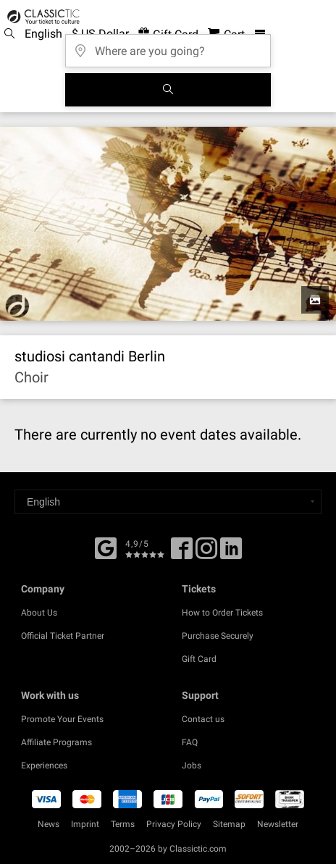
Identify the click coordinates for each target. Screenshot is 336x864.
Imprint (85, 824)
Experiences (44, 765)
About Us (39, 613)
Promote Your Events (62, 719)
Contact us (203, 719)
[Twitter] (206, 553)
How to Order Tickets (222, 613)
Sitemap (229, 824)
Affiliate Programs (56, 742)
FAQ (190, 742)
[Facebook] (106, 547)
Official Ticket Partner (62, 636)
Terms (123, 824)
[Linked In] (231, 553)
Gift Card (199, 659)
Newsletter (277, 824)
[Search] (168, 89)
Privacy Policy (173, 824)
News (48, 824)
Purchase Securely (217, 636)
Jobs (191, 765)
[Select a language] (168, 502)
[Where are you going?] (168, 46)
